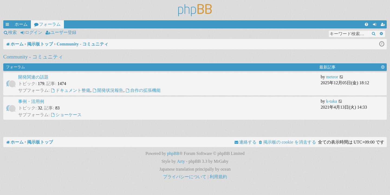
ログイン (33, 32)
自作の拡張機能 (143, 90)
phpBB (173, 153)
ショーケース (66, 114)
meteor (332, 76)
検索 (12, 32)
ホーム (21, 24)
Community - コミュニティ (33, 57)
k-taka (331, 101)
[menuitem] (366, 24)
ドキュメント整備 (70, 90)
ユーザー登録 (63, 32)
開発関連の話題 (33, 77)
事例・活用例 (31, 101)
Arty (181, 161)
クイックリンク (8, 25)
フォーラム (50, 24)
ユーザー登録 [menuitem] (384, 25)
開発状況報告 (107, 90)
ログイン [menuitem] (376, 25)
